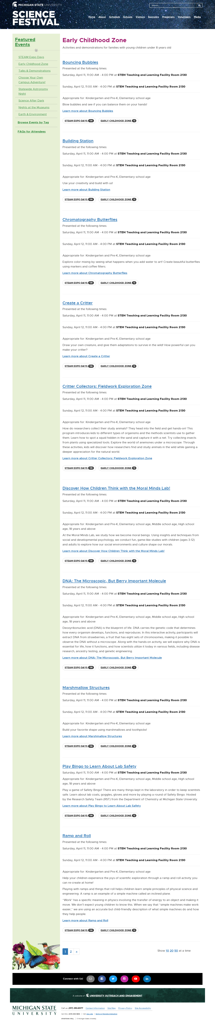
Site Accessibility (143, 1008)
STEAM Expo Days (31, 57)
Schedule (114, 16)
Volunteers (184, 16)
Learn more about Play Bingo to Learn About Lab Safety (101, 806)
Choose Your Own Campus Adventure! (32, 80)
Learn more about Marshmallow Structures (92, 736)
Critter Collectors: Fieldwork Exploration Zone (107, 386)
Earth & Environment (32, 114)
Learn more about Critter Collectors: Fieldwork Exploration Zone (107, 458)
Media (197, 16)
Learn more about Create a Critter (86, 356)
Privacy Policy (125, 1008)
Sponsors (153, 16)
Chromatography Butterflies (89, 219)
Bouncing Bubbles (80, 62)
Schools (127, 16)
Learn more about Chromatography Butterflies (94, 273)
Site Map (112, 1008)
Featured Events (25, 42)
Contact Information (95, 1008)
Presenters (168, 16)
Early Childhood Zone (33, 64)
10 (167, 950)
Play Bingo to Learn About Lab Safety (99, 766)
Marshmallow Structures (86, 687)
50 (176, 950)
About (102, 16)
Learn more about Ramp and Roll (85, 920)
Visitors (140, 16)
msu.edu (89, 1014)
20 (172, 950)
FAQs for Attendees (32, 131)
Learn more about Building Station (86, 189)
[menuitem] (90, 978)
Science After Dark (31, 100)
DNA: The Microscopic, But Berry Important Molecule (114, 580)
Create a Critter (77, 302)
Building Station (78, 140)
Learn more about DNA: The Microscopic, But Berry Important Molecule (112, 657)
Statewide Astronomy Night (33, 91)
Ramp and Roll (76, 835)
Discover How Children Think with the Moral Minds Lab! (116, 488)
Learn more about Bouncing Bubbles (87, 111)
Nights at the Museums (33, 107)
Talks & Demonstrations (34, 71)
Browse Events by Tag (33, 122)
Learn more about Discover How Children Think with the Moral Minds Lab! (113, 551)
